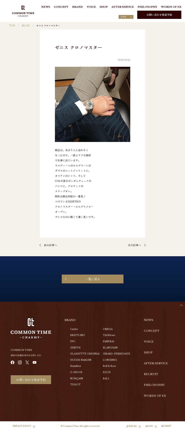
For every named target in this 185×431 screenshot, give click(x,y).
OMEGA (108, 329)
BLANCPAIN (110, 347)
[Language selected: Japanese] (126, 17)
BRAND (77, 6)
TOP (12, 25)
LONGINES (110, 360)
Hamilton (75, 366)
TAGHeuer (109, 335)
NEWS (45, 6)
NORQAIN (76, 378)
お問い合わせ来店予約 (159, 15)
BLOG (26, 25)
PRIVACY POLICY (22, 426)
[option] (176, 428)
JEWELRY (132, 426)
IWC (72, 341)
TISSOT (75, 384)
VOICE (91, 6)
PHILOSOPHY (147, 6)
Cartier (74, 329)
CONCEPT (61, 6)
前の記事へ (50, 245)
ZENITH (75, 347)
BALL (106, 378)
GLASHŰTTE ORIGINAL (85, 353)
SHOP (104, 6)
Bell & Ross (109, 366)
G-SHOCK (76, 372)
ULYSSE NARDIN (80, 360)
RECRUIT (151, 374)
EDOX (107, 372)
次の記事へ (134, 245)
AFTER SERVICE (123, 6)
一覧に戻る (92, 279)
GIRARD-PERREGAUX (116, 353)
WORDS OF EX (171, 6)
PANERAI (108, 341)
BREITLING (77, 335)
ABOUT (149, 426)
